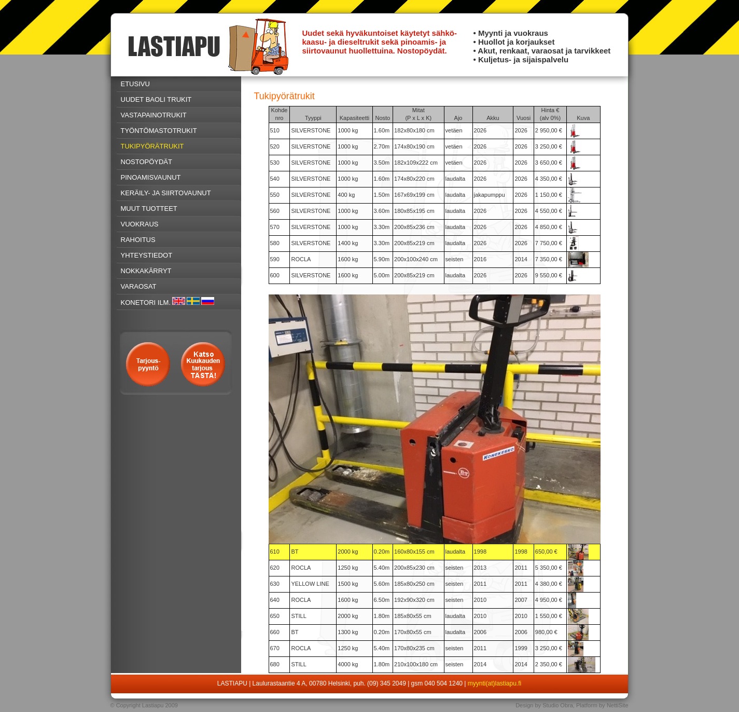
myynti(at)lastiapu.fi (494, 683)
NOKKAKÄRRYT (146, 271)
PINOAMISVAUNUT (151, 177)
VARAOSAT (139, 286)
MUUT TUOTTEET (149, 208)
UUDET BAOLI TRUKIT (156, 99)
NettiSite (618, 705)
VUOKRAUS (140, 224)
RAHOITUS (138, 240)
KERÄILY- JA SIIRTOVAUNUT (166, 193)
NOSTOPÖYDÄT (146, 162)
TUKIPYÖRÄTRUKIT (152, 146)
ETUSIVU (135, 84)
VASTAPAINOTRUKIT (154, 115)
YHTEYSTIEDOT (147, 255)
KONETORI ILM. (146, 302)
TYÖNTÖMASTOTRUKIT (159, 131)
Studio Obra (557, 705)
